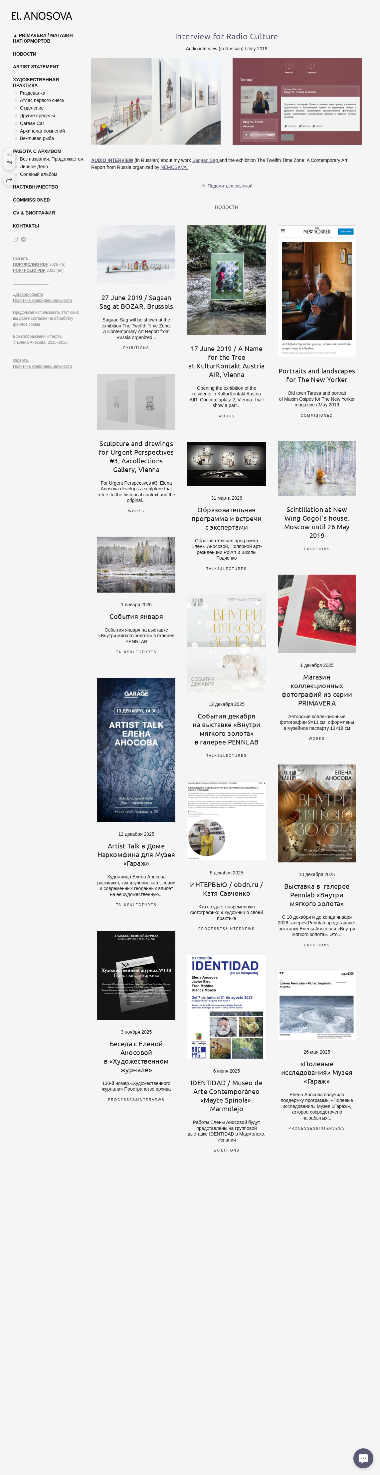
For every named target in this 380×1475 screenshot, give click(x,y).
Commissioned (31, 200)
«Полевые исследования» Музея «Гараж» (317, 1072)
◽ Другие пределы (34, 115)
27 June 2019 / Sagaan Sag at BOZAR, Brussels (136, 301)
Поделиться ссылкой (230, 186)
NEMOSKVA (174, 167)
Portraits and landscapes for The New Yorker (317, 374)
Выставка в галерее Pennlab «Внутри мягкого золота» (317, 894)
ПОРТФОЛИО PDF (30, 264)
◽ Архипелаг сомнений (39, 131)
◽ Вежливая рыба (33, 138)
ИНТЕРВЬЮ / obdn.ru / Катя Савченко (226, 888)
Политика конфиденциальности (42, 300)
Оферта (20, 360)
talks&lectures (226, 569)
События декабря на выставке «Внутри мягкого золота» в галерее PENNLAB (227, 729)
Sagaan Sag (205, 160)
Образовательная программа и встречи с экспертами (227, 518)
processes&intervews (226, 929)
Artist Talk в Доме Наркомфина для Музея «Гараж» (136, 854)
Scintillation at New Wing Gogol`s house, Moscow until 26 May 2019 (317, 522)
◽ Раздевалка (29, 93)
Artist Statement (36, 66)
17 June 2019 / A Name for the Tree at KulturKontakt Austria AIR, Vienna (226, 361)
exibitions (136, 348)
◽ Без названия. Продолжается (48, 159)
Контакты (26, 226)
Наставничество (35, 187)
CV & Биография (34, 213)
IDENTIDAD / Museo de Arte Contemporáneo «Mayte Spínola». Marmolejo (227, 1095)
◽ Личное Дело (30, 166)
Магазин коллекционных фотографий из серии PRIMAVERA (317, 690)
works (227, 416)
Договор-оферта (28, 294)
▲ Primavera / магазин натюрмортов (43, 38)
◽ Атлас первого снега (38, 100)
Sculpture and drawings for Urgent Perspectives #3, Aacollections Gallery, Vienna (136, 456)
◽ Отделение (28, 108)
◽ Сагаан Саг (28, 123)
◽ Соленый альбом (35, 174)
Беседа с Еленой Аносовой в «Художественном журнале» (136, 1056)
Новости (24, 54)
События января (136, 616)
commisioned (317, 415)
